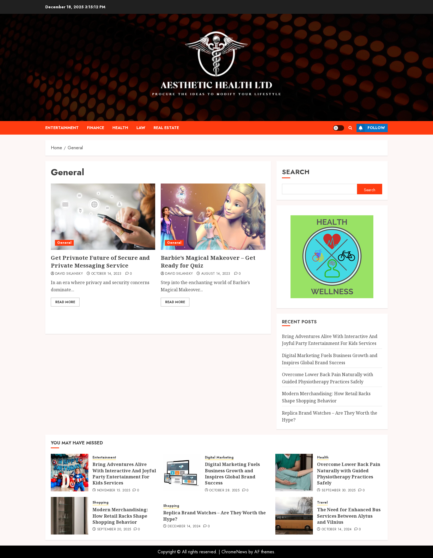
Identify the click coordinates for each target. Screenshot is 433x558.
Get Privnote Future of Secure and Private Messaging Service (100, 261)
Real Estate (166, 127)
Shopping (101, 502)
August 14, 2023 (215, 274)
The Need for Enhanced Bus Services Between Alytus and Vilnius (349, 516)
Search (296, 172)
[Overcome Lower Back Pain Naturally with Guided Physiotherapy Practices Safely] (294, 472)
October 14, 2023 (106, 274)
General (64, 242)
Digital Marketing (219, 457)
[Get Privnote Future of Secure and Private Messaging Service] (103, 217)
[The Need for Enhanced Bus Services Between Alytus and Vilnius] (294, 516)
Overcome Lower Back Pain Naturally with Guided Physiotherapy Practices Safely (348, 473)
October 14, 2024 (337, 529)
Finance (95, 127)
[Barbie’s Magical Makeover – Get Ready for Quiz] (213, 217)
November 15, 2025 (113, 490)
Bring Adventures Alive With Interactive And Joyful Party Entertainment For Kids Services (329, 340)
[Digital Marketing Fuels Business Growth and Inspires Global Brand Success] (182, 472)
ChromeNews (234, 552)
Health (120, 127)
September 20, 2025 (114, 529)
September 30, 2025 (338, 490)
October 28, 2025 (224, 490)
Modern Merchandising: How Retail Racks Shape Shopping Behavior (120, 516)
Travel (322, 502)
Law (140, 127)
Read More (65, 302)
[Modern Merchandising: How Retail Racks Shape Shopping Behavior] (69, 516)
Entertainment (62, 127)
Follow (371, 128)
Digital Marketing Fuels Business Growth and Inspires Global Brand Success (232, 473)
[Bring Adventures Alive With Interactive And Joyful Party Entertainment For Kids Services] (69, 472)
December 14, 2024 (184, 526)
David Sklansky (69, 274)
